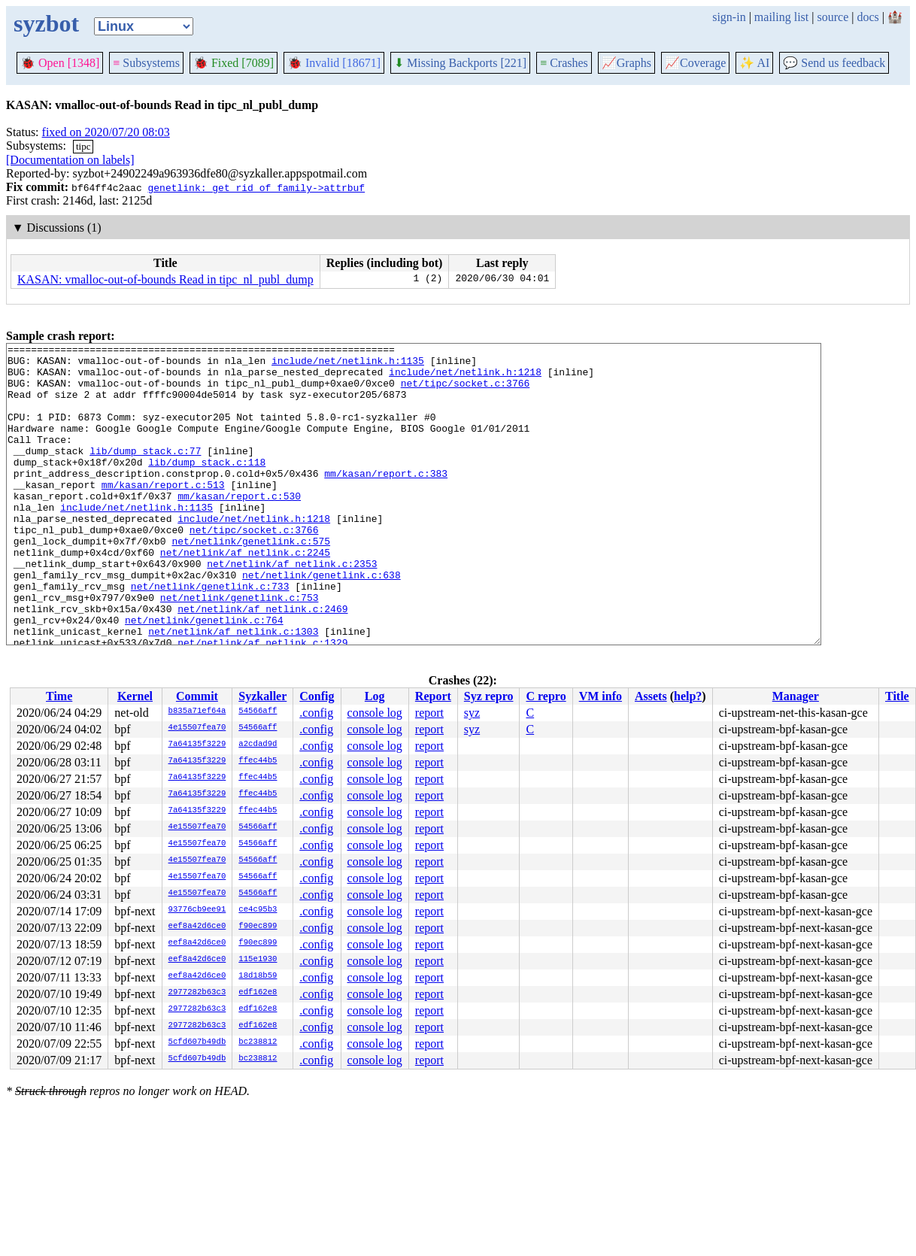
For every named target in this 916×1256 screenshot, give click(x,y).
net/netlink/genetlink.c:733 (210, 635)
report (429, 712)
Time (59, 696)
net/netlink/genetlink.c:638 (321, 622)
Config (316, 696)
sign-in (728, 17)
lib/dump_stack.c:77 (145, 473)
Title (897, 696)
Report (433, 696)
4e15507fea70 (197, 728)
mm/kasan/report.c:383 (385, 500)
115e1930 (257, 959)
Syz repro (489, 696)
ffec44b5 (257, 761)
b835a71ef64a (197, 711)
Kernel (135, 696)
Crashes (564, 62)
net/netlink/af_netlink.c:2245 (245, 595)
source (833, 17)
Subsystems (146, 62)
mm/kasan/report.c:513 (163, 513)
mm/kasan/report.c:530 (239, 527)
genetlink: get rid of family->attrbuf (256, 187)
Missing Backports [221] (460, 62)
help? (688, 696)
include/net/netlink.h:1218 (465, 378)
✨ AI (754, 62)
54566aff (257, 711)
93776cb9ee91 (197, 910)
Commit (197, 696)
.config (316, 712)
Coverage (695, 62)
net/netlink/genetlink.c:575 (250, 581)
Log (375, 696)
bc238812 (257, 1042)
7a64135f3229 (197, 744)
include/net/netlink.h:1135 (347, 365)
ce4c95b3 (257, 910)
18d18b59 (257, 976)
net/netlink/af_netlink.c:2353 (292, 608)
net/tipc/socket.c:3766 (465, 392)
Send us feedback (834, 62)
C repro (546, 696)
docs (867, 17)
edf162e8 (257, 993)
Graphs (626, 62)
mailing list (781, 17)
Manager (795, 696)
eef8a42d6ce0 (197, 926)
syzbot (46, 23)
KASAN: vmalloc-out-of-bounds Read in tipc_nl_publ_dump (165, 279)
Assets (651, 696)
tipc (83, 146)
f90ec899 (257, 926)
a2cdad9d (257, 744)
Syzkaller (262, 696)
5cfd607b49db (197, 1042)
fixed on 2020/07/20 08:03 (106, 132)
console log (374, 712)
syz (472, 712)
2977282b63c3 (197, 993)
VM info (600, 696)
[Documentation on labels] (70, 159)
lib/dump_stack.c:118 (206, 486)
